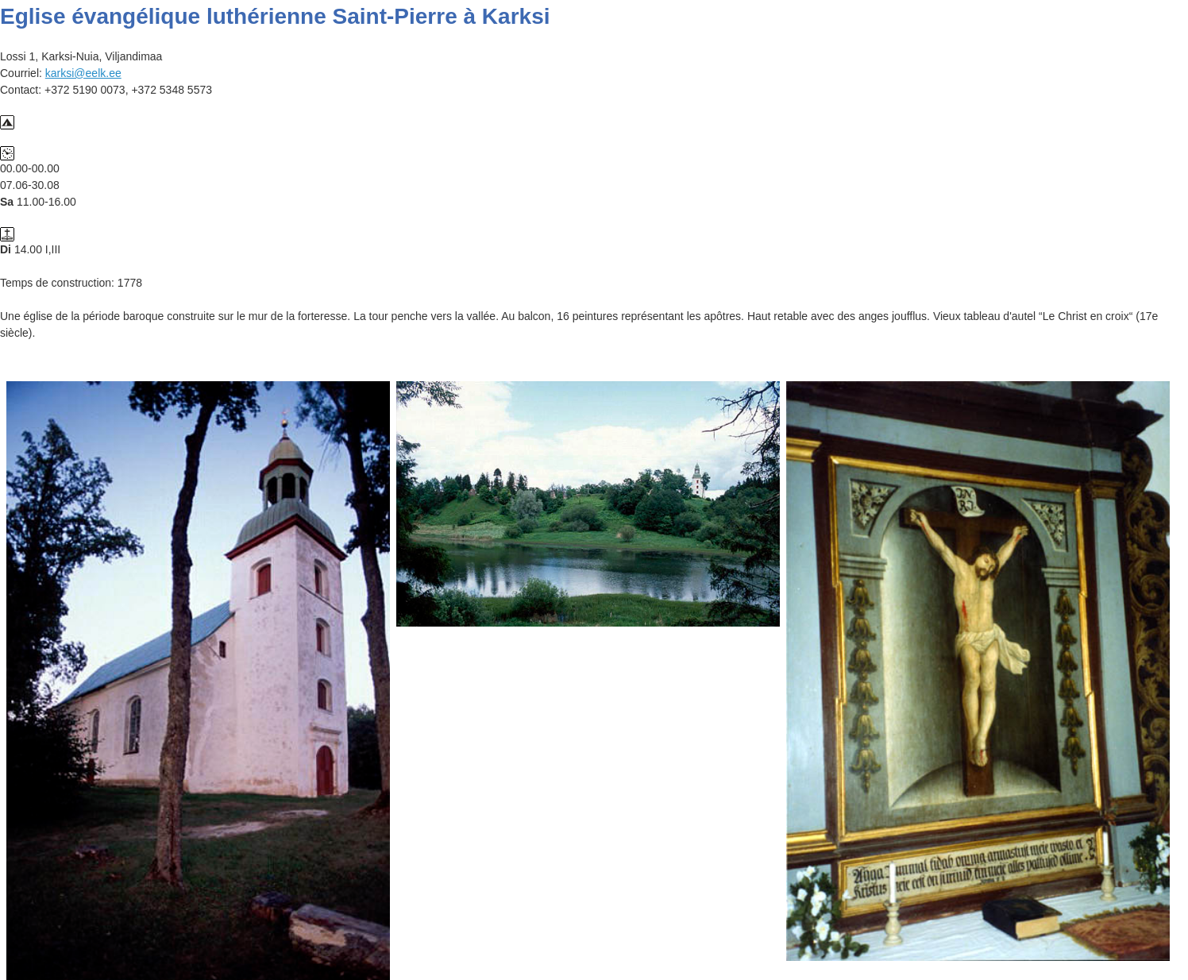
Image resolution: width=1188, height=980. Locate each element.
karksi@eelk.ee (83, 73)
